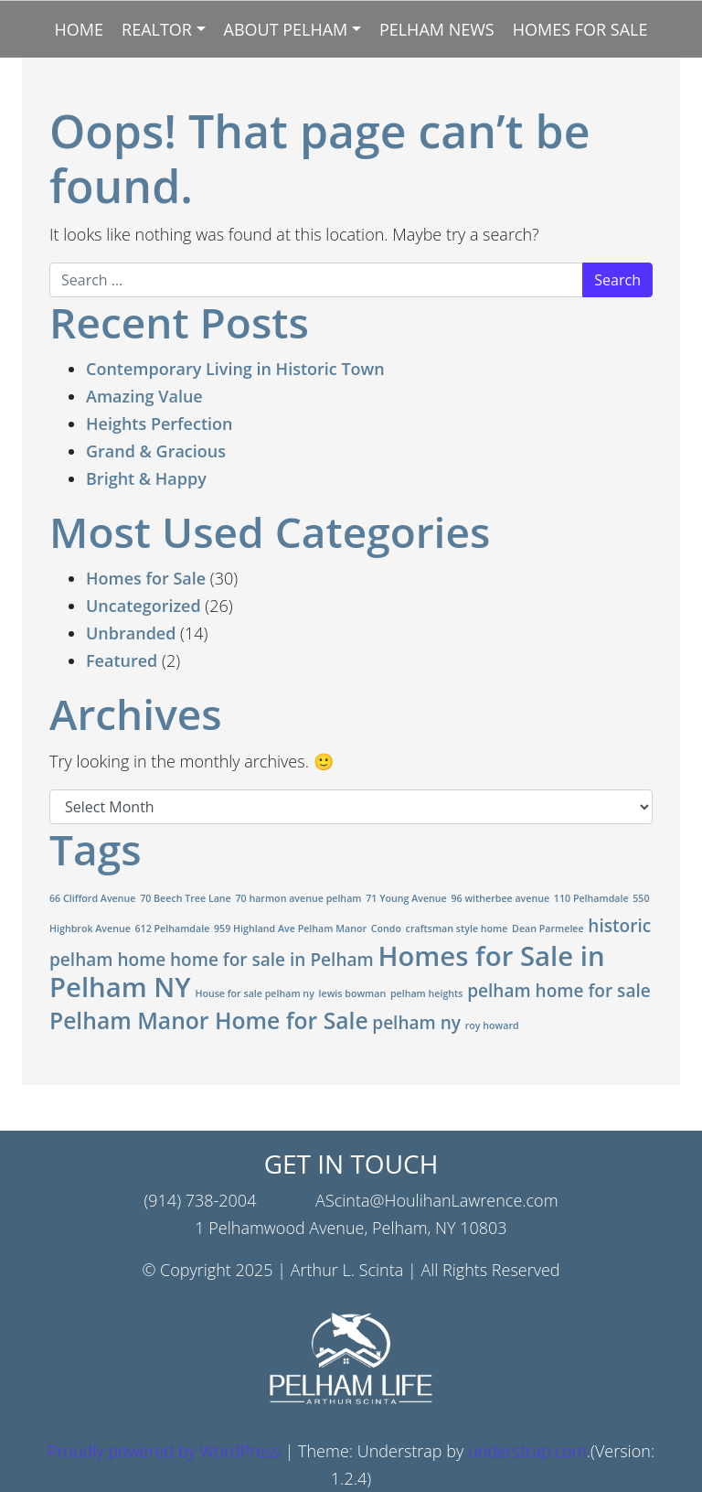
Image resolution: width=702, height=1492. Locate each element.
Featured (121, 660)
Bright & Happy (146, 478)
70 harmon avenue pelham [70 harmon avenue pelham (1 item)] (298, 898)
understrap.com (527, 1451)
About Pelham (286, 29)
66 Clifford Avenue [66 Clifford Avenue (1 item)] (92, 898)
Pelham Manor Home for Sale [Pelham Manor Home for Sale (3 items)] (208, 1020)
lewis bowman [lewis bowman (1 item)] (353, 993)
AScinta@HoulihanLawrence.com (436, 1200)
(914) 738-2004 (200, 1200)
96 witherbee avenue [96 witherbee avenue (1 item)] (500, 898)
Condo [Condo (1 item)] (386, 928)
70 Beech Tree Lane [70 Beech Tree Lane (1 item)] (185, 898)
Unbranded (131, 633)
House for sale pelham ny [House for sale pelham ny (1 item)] (254, 993)
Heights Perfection (159, 424)
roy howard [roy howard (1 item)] (492, 1025)
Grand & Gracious (156, 451)
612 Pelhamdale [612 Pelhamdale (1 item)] (172, 928)
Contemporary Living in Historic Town (235, 369)
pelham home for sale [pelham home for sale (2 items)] (559, 991)
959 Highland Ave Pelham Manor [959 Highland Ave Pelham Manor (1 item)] (290, 928)
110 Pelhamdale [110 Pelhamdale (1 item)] (591, 898)
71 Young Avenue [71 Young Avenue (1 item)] (406, 898)
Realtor (157, 29)
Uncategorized (143, 606)
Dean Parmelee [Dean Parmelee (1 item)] (548, 928)
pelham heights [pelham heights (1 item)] (426, 993)
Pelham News (437, 29)
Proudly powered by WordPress (164, 1451)
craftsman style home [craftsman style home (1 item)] (457, 928)
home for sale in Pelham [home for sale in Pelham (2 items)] (272, 959)
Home (79, 29)
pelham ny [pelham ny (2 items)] (416, 1023)
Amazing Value (144, 396)
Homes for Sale (580, 29)
